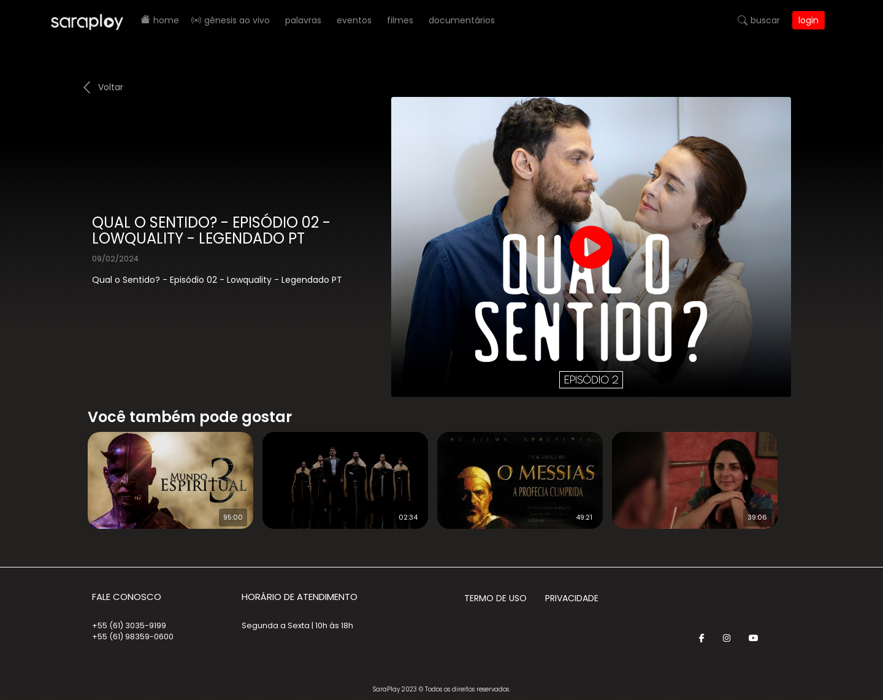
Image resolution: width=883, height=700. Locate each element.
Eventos (354, 20)
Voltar (110, 87)
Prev (69, 472)
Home (166, 20)
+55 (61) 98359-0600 (133, 636)
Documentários (462, 20)
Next (803, 472)
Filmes (400, 20)
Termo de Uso (495, 598)
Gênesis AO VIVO (237, 20)
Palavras (303, 20)
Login (808, 20)
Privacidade (571, 598)
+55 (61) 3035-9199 (129, 625)
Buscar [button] (765, 20)
